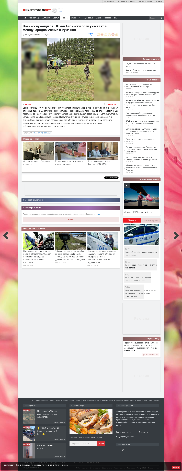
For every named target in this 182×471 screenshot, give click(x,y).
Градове (107, 18)
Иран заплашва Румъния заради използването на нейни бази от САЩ (141, 114)
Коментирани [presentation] (151, 220)
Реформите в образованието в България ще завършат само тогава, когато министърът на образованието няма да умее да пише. (141, 347)
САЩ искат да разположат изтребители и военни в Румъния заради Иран (142, 122)
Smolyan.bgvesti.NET (41, 132)
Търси (101, 444)
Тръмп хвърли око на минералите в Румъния (140, 140)
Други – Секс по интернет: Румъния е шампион (141, 64)
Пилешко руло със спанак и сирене (86, 437)
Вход (70, 220)
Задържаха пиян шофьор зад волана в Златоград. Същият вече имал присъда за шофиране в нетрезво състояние (37, 257)
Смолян (28, 104)
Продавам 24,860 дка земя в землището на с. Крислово (47, 414)
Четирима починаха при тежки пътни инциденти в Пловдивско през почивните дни (140, 293)
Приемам (176, 468)
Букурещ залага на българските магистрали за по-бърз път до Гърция (141, 158)
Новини (65, 18)
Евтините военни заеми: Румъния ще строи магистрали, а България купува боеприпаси (141, 149)
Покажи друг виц (150, 355)
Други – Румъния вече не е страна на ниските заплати (141, 71)
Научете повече (61, 465)
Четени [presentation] (132, 220)
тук (98, 214)
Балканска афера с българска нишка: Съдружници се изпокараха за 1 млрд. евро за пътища (141, 131)
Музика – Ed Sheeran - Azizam (138, 212)
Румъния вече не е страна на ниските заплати (69, 162)
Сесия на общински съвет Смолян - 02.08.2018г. (99, 162)
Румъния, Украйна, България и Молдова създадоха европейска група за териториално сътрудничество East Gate (142, 104)
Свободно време (86, 18)
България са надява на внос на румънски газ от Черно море (139, 85)
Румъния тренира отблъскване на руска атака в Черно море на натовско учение (142, 93)
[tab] (132, 221)
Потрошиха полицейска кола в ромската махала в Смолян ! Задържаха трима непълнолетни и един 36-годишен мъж (101, 257)
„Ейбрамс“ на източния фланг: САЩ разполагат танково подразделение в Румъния (141, 167)
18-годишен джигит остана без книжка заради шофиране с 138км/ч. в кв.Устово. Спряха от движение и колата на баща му (70, 255)
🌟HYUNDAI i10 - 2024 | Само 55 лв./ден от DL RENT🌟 (48, 431)
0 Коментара (111, 104)
